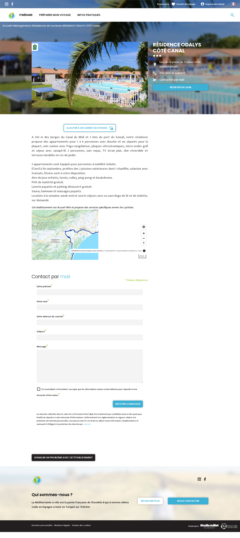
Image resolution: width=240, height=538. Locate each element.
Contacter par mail (172, 79)
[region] (90, 235)
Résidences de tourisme (46, 25)
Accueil (6, 25)
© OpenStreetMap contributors (126, 251)
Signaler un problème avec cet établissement (63, 463)
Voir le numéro (175, 73)
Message (41, 346)
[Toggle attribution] (144, 251)
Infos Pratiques (88, 15)
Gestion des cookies (81, 531)
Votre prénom (44, 286)
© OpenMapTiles (109, 251)
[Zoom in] (143, 233)
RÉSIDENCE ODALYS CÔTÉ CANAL (81, 25)
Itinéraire (25, 15)
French (233, 4)
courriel (86, 430)
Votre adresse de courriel (50, 316)
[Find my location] (143, 226)
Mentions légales (62, 531)
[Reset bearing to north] (143, 243)
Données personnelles (42, 531)
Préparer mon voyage (55, 15)
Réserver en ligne (180, 87)
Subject (41, 331)
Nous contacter (188, 507)
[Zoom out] (143, 238)
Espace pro (163, 4)
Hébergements (22, 25)
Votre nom (42, 301)
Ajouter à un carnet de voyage (86, 128)
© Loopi (139, 251)
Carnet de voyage (186, 4)
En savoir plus (150, 507)
